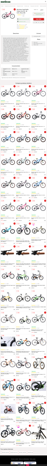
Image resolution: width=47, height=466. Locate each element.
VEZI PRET (38, 19)
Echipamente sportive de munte (10, 6)
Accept (27, 465)
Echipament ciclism (20, 6)
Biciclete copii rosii (13, 452)
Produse (2, 6)
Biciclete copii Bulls (43, 6)
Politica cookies (32, 459)
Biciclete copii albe (5, 452)
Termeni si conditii (14, 459)
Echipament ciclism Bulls (34, 6)
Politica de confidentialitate (24, 459)
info (14, 106)
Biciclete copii (27, 6)
